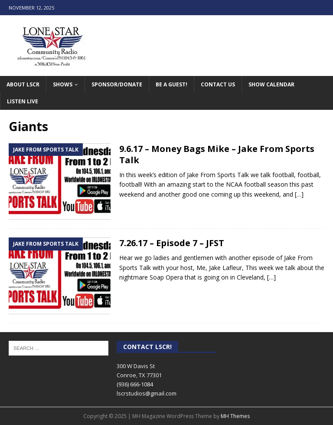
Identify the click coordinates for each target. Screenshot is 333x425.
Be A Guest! (171, 84)
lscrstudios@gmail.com (146, 393)
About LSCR (23, 84)
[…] (299, 194)
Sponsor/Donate (116, 84)
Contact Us (218, 84)
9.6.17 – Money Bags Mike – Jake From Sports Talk (216, 154)
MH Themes (235, 416)
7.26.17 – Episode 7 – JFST (171, 243)
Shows (62, 84)
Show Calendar (271, 84)
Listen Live (22, 101)
